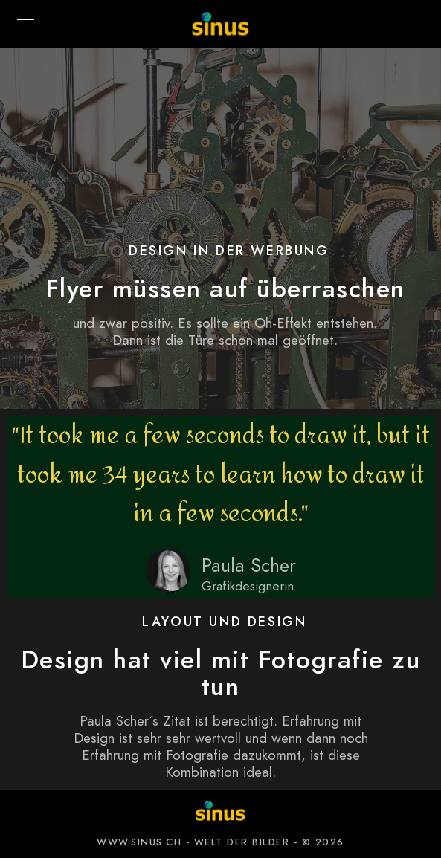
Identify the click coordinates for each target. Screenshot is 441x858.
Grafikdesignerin (248, 586)
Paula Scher (249, 565)
